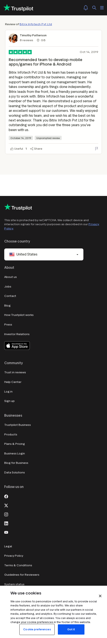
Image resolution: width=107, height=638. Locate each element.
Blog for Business (16, 463)
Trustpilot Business (17, 425)
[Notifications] (86, 7)
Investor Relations (17, 334)
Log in (8, 391)
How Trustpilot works (19, 315)
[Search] (94, 7)
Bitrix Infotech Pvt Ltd (36, 24)
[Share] (36, 149)
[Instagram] (6, 514)
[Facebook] (6, 496)
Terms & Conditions (18, 565)
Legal (8, 546)
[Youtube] (6, 532)
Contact (10, 296)
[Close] (100, 596)
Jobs (7, 286)
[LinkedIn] (6, 523)
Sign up (9, 401)
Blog (7, 305)
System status (14, 584)
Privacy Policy (13, 556)
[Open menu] (102, 7)
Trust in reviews (15, 372)
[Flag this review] (96, 148)
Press (8, 324)
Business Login (14, 453)
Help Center (12, 382)
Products (10, 434)
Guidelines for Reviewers (21, 575)
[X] (6, 505)
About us (10, 277)
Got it (71, 629)
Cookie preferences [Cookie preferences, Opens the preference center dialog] (37, 629)
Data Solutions (14, 472)
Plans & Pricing (14, 444)
